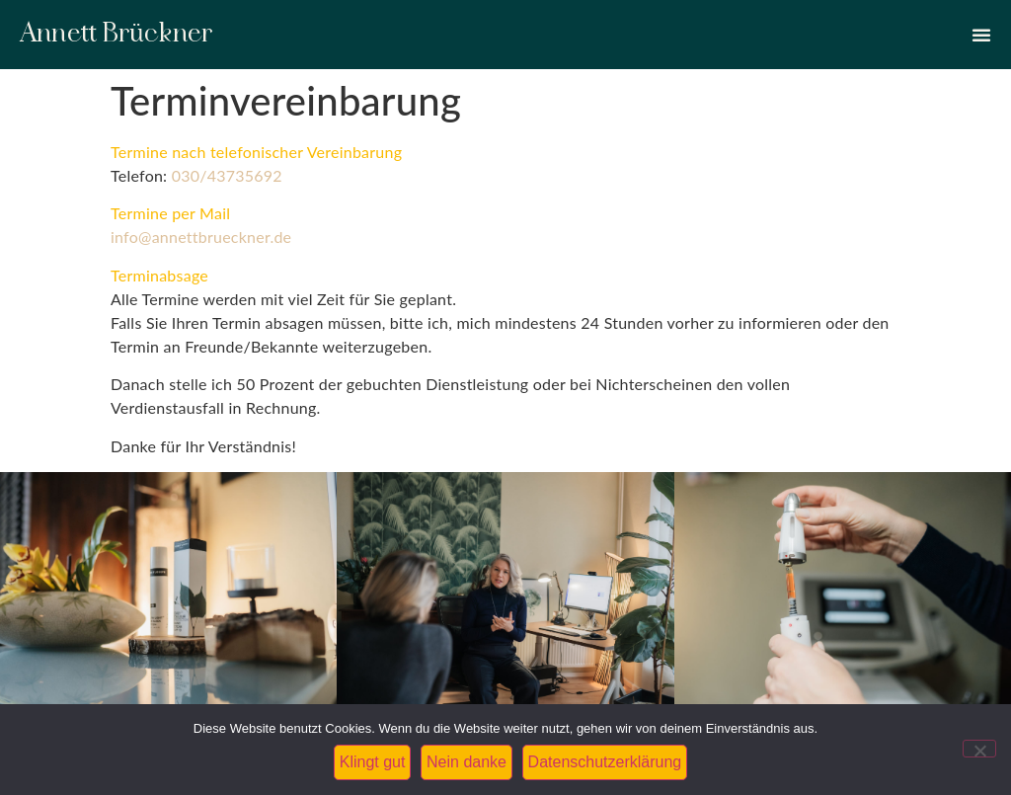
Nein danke (466, 762)
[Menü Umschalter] (981, 34)
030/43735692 (227, 175)
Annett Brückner (116, 34)
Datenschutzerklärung (605, 762)
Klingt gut (373, 762)
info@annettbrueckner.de (201, 236)
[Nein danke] (979, 748)
